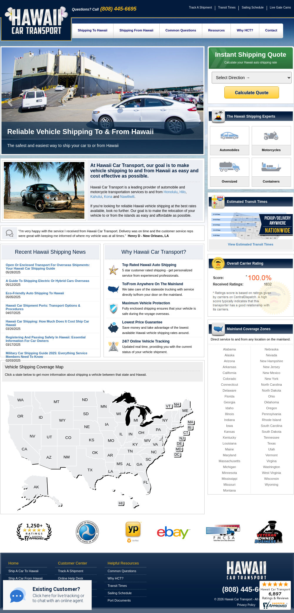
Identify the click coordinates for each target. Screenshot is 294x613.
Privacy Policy (246, 605)
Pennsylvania (271, 414)
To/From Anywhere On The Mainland (152, 284)
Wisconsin (271, 478)
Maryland (229, 455)
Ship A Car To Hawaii (24, 571)
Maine (229, 449)
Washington (271, 467)
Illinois (229, 414)
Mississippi (229, 478)
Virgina (271, 461)
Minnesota (229, 473)
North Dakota (271, 390)
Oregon (271, 408)
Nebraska (271, 349)
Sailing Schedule (253, 7)
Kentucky (229, 437)
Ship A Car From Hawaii (26, 578)
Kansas (229, 431)
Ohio (271, 396)
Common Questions (181, 30)
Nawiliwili (127, 197)
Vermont (271, 455)
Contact (271, 30)
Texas (271, 443)
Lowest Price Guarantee (142, 322)
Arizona (229, 361)
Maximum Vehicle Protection (146, 303)
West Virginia (271, 473)
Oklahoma (271, 402)
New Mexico (271, 373)
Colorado (229, 378)
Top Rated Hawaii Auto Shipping (149, 265)
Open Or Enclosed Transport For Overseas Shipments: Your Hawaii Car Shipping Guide (48, 266)
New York (271, 378)
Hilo (183, 192)
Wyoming (271, 484)
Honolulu (171, 192)
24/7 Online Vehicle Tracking (146, 341)
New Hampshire (271, 361)
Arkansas (229, 367)
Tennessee (271, 437)
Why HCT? (245, 30)
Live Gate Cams (280, 7)
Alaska (229, 355)
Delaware (229, 390)
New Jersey (271, 367)
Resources (216, 30)
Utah (271, 449)
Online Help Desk (70, 578)
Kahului (96, 197)
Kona (108, 197)
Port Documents (119, 600)
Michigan (229, 467)
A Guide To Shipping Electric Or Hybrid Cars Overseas (47, 281)
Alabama (229, 349)
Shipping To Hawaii (93, 30)
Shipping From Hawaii (136, 30)
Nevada (271, 355)
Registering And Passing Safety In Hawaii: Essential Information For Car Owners (46, 339)
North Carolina (271, 384)
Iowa (229, 425)
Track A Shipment (200, 7)
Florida (230, 396)
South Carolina (271, 425)
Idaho (229, 408)
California (229, 373)
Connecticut (229, 384)
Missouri (229, 484)
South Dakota (271, 431)
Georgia (229, 402)
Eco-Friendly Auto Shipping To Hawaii (35, 293)
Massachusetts (229, 461)
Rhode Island (271, 420)
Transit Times (227, 7)
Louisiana (229, 443)
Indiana (229, 420)
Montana (229, 490)
